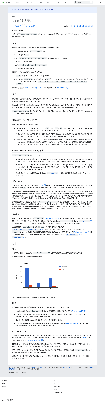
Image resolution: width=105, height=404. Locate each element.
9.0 (74, 26)
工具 (42, 185)
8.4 (83, 26)
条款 (3, 400)
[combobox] (83, 2)
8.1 (92, 26)
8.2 (89, 26)
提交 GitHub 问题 (62, 88)
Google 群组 (37, 88)
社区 (65, 2)
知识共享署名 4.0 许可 (38, 367)
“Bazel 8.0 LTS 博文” (34, 340)
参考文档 (49, 2)
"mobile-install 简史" (79, 311)
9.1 (71, 26)
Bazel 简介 (19, 2)
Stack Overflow (58, 392)
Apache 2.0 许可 (66, 367)
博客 (3, 383)
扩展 (58, 2)
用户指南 (39, 2)
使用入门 (30, 2)
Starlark (84, 338)
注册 (53, 10)
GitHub (99, 2)
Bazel (13, 16)
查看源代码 (30, 26)
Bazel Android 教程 (71, 323)
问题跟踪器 (57, 386)
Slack (55, 389)
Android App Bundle (80, 232)
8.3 (86, 26)
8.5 (80, 26)
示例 (26, 88)
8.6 (77, 26)
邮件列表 (36, 10)
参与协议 (45, 10)
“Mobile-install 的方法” (52, 218)
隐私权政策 (10, 400)
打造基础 (15, 10)
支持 (55, 383)
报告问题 (17, 26)
